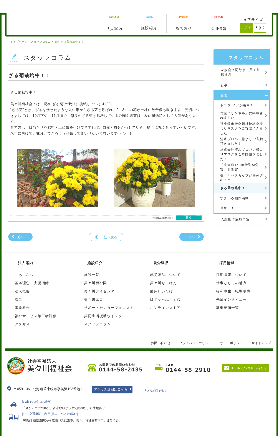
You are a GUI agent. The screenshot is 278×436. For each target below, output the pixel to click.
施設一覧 (91, 262)
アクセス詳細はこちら (110, 376)
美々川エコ (93, 286)
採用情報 (227, 250)
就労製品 (161, 250)
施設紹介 (95, 250)
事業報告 (22, 295)
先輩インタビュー (231, 286)
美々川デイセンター (101, 278)
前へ (20, 224)
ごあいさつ (24, 262)
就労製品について (165, 262)
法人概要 (22, 278)
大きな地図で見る (155, 377)
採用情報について (231, 262)
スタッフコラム (97, 311)
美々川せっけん (163, 270)
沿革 (18, 286)
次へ (191, 224)
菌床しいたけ (161, 278)
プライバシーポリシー (195, 330)
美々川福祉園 (95, 270)
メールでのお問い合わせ (248, 355)
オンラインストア (165, 295)
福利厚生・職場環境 (233, 278)
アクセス (22, 311)
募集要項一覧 (227, 295)
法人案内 (25, 250)
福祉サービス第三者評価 (36, 303)
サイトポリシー (231, 330)
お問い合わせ (160, 330)
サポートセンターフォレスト (109, 295)
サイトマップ (261, 330)
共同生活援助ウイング (103, 303)
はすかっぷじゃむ (165, 286)
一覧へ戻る (108, 224)
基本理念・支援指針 (32, 270)
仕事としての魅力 (231, 270)
